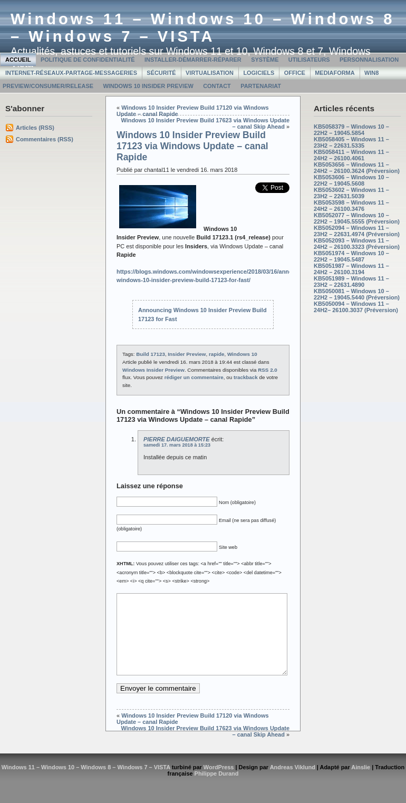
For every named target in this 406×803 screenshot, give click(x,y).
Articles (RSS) (35, 127)
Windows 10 (242, 354)
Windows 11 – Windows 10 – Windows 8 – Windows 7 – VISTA (203, 28)
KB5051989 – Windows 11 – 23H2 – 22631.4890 (351, 281)
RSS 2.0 (267, 370)
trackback (246, 377)
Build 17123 (150, 354)
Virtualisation (210, 73)
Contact (217, 86)
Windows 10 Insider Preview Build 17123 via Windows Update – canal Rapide (192, 146)
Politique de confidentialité (88, 59)
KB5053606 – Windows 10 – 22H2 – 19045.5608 (351, 180)
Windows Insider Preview (153, 370)
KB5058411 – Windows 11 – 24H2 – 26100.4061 (351, 155)
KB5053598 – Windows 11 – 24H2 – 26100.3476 (351, 205)
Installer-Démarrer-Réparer (192, 59)
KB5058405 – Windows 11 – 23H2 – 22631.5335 (351, 142)
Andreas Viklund (292, 783)
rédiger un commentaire (194, 377)
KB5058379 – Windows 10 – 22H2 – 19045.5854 (351, 129)
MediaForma (334, 73)
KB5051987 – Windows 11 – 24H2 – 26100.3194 (351, 269)
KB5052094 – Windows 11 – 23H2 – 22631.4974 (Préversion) (357, 231)
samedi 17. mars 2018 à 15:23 (176, 445)
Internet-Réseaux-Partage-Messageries (71, 73)
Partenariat (260, 86)
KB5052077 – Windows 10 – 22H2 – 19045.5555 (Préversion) (357, 218)
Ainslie (360, 783)
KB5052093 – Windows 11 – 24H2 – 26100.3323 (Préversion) (357, 243)
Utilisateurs (309, 59)
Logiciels (258, 73)
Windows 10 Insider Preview (148, 86)
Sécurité (161, 73)
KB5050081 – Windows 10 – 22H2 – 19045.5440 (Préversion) (357, 294)
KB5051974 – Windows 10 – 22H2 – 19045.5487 (351, 256)
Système (264, 59)
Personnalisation (369, 59)
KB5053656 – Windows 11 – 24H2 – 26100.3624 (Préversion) (357, 167)
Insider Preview (187, 354)
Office (294, 73)
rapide (217, 354)
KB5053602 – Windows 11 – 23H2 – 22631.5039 (351, 193)
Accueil (18, 59)
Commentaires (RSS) (44, 139)
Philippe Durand (217, 789)
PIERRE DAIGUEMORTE (176, 439)
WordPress (219, 783)
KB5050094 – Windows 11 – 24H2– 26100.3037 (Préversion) (356, 307)
